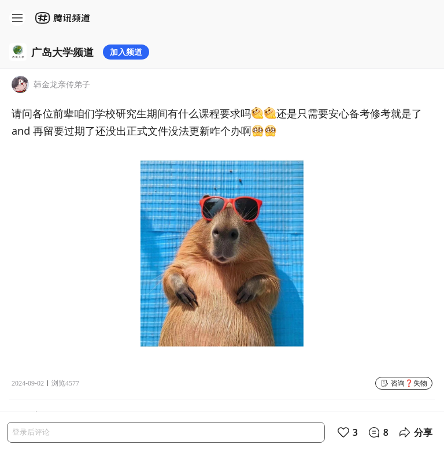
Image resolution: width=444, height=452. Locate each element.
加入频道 (126, 51)
